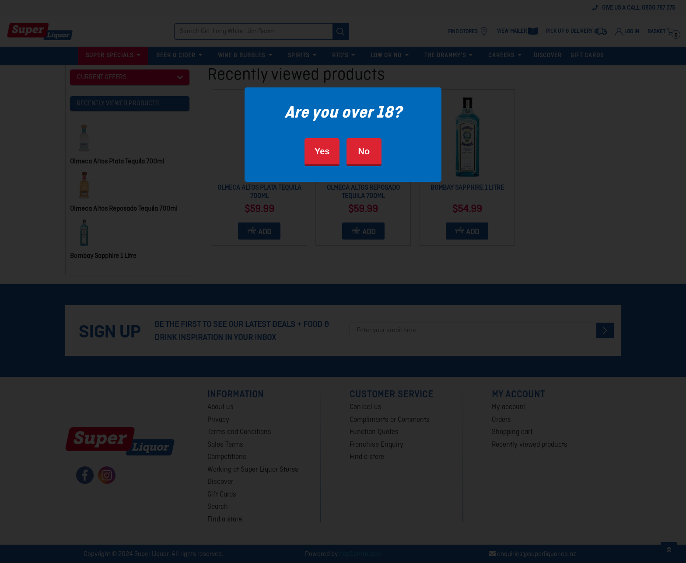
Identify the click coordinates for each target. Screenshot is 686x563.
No (364, 151)
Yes (322, 151)
